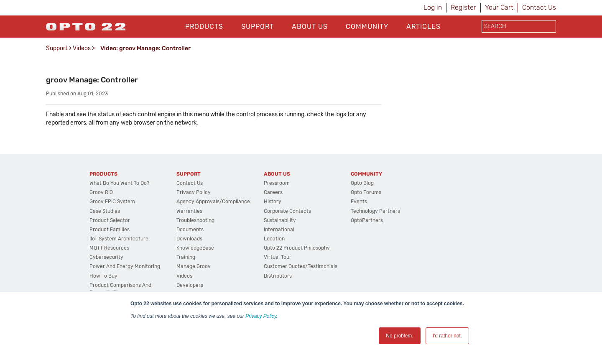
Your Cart (499, 7)
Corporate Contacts (287, 211)
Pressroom (277, 183)
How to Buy (103, 276)
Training (185, 257)
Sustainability (280, 220)
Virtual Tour (277, 257)
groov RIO (101, 192)
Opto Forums (366, 192)
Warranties (189, 211)
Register (463, 7)
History (272, 201)
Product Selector (109, 220)
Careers (273, 192)
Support (257, 27)
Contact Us (539, 7)
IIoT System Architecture (118, 239)
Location (274, 239)
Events (359, 201)
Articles (423, 27)
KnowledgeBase (195, 248)
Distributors (278, 276)
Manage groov (193, 266)
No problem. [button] (399, 336)
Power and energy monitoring (124, 266)
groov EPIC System (112, 201)
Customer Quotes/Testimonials (300, 266)
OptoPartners (367, 220)
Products (204, 27)
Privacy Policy (260, 316)
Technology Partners (375, 211)
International (279, 229)
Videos (82, 48)
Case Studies (104, 211)
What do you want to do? (119, 183)
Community (367, 27)
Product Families (109, 229)
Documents (190, 229)
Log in (432, 7)
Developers (189, 285)
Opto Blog (362, 183)
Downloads (189, 239)
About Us (310, 27)
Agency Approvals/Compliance (213, 201)
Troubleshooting (195, 220)
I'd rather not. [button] (447, 336)
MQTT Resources (109, 248)
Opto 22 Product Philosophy (297, 248)
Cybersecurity (106, 257)
